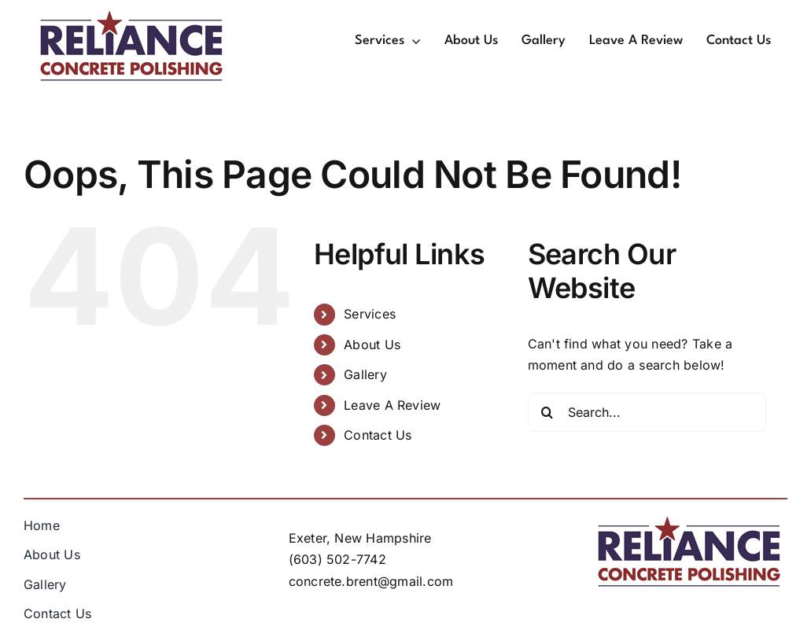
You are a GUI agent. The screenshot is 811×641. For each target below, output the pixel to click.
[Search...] (647, 412)
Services (370, 314)
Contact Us (377, 435)
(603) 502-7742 (337, 559)
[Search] (547, 412)
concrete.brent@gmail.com (371, 581)
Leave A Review (392, 405)
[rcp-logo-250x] (131, 16)
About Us (372, 344)
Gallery (365, 374)
